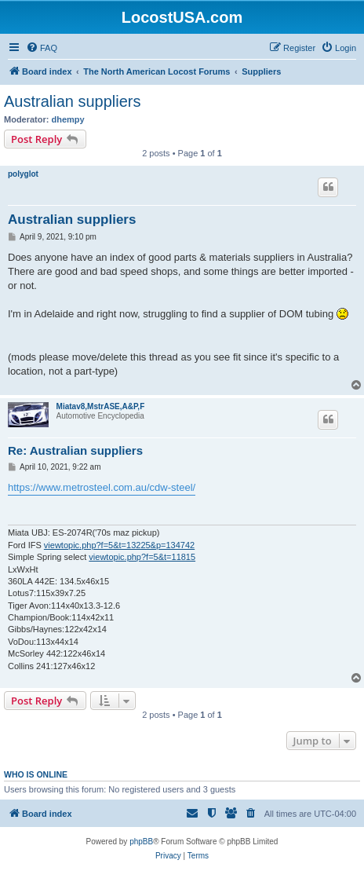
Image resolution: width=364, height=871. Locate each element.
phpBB (141, 841)
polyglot (23, 174)
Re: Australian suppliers (75, 450)
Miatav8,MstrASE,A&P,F (100, 406)
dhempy (68, 119)
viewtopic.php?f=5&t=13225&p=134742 (119, 545)
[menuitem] (41, 47)
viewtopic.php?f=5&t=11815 (142, 557)
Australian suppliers (72, 101)
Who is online (35, 774)
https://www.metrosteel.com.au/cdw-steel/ (101, 487)
